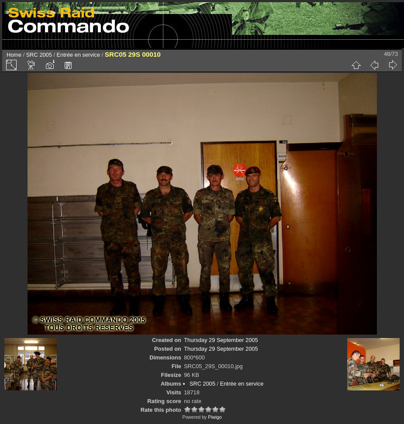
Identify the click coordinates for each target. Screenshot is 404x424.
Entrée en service (78, 54)
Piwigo (214, 417)
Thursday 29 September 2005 (221, 340)
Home (14, 54)
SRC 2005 (39, 54)
